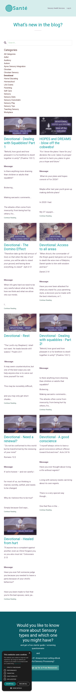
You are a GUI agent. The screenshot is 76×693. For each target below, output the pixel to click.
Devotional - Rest (17, 342)
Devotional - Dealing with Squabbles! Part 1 (20, 148)
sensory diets (10, 100)
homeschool (10, 84)
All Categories (10, 54)
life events (9, 87)
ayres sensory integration (15, 67)
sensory (7, 97)
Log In (69, 8)
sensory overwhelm (13, 104)
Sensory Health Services (56, 8)
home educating (11, 81)
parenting (8, 90)
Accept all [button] (10, 684)
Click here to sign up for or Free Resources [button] (38, 675)
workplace (9, 117)
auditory (8, 61)
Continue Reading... (10, 223)
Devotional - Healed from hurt (19, 548)
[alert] (17, 671)
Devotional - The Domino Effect (16, 253)
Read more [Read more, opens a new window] (18, 663)
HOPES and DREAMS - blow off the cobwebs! (54, 148)
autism (7, 64)
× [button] (29, 653)
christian (8, 71)
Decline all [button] (23, 684)
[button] (17, 688)
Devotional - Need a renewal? (19, 446)
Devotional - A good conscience (54, 446)
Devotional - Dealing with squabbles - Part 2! (55, 346)
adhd (6, 57)
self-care (8, 94)
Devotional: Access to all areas (54, 253)
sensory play (10, 107)
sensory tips (10, 110)
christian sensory (12, 74)
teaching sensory (12, 114)
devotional (9, 77)
